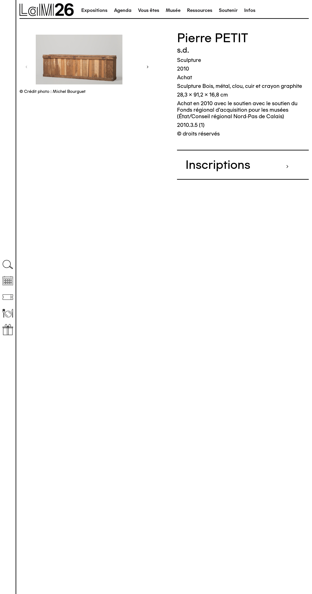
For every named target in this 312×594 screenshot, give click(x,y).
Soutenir (228, 10)
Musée (173, 10)
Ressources (199, 10)
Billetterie (8, 297)
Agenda (123, 10)
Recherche (8, 265)
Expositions (94, 10)
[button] (26, 67)
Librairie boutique (8, 329)
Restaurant (8, 313)
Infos (249, 10)
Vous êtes (148, 10)
